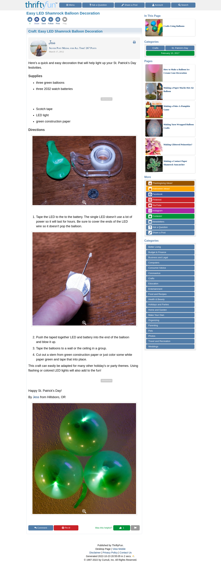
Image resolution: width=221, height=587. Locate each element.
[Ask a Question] (98, 5)
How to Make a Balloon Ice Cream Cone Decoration (177, 71)
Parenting (153, 325)
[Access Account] (158, 5)
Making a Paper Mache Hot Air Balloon (179, 89)
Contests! (155, 216)
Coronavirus (154, 273)
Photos (151, 336)
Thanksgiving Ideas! (160, 183)
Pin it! (66, 527)
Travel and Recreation (159, 341)
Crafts (155, 48)
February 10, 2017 (170, 53)
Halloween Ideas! (159, 189)
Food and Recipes (157, 294)
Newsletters (156, 222)
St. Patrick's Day (180, 48)
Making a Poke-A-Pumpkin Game (177, 108)
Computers (153, 262)
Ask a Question (158, 227)
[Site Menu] (70, 5)
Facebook (155, 194)
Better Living (154, 247)
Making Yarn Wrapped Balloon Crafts (179, 126)
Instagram (155, 211)
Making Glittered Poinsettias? (178, 144)
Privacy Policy (110, 552)
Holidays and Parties (158, 304)
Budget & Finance (157, 252)
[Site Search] (183, 5)
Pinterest (154, 200)
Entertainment (155, 289)
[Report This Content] (135, 527)
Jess (36, 397)
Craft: (65, 31)
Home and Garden (157, 310)
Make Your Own (156, 315)
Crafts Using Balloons (174, 26)
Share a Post (157, 233)
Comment (40, 527)
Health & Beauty (156, 299)
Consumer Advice (157, 268)
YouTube (154, 205)
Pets (150, 330)
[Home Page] (41, 2)
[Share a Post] (129, 5)
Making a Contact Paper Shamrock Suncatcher (175, 163)
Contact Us (126, 552)
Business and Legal (158, 257)
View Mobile (119, 549)
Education (153, 283)
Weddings (153, 346)
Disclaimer (95, 552)
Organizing (153, 320)
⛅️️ (133, 556)
